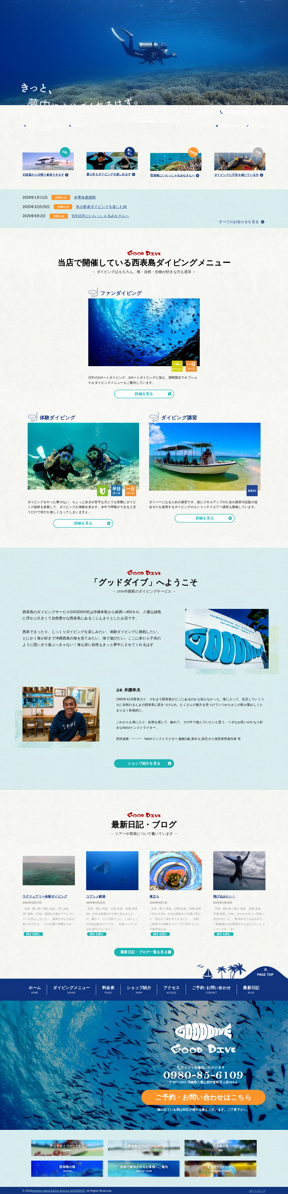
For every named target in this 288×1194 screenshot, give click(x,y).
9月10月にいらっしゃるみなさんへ (100, 216)
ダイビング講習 (179, 417)
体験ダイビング (58, 417)
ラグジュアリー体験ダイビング (45, 896)
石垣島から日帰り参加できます (48, 161)
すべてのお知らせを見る (239, 222)
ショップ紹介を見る (144, 763)
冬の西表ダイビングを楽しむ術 (101, 207)
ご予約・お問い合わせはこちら (203, 1097)
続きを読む (33, 934)
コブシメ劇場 (95, 896)
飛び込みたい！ (224, 896)
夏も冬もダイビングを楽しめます (112, 161)
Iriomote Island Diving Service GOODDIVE (58, 1190)
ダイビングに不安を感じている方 (239, 161)
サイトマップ (257, 1190)
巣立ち (154, 896)
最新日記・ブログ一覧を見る (144, 952)
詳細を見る (144, 394)
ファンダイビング (121, 293)
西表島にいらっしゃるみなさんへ (176, 161)
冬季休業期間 (85, 197)
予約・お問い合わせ (199, 112)
